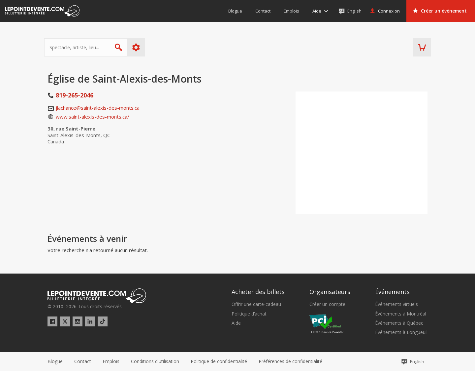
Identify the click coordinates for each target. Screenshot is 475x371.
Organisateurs (329, 292)
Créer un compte (327, 304)
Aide (236, 323)
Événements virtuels (396, 304)
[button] (290, 361)
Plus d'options (139, 47)
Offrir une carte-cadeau (256, 304)
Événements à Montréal (400, 314)
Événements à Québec (399, 323)
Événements (392, 292)
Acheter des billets (258, 292)
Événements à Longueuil (401, 332)
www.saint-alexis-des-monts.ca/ (92, 116)
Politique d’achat (249, 314)
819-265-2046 (74, 95)
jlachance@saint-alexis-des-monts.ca (98, 107)
